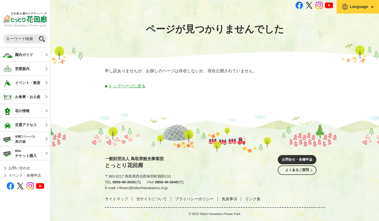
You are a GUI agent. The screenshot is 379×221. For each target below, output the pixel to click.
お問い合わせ (19, 168)
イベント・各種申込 (24, 175)
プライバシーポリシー (194, 199)
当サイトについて (151, 199)
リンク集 (253, 199)
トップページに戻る (127, 86)
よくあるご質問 (297, 174)
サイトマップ (116, 199)
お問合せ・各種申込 (297, 160)
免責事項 (229, 199)
